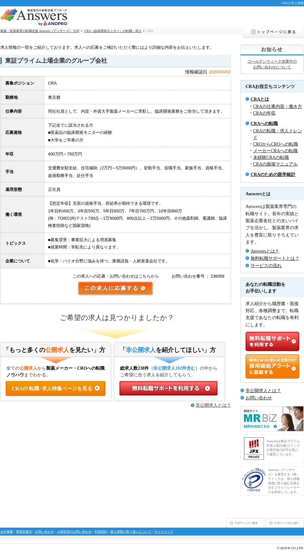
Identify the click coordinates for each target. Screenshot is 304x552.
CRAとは (260, 99)
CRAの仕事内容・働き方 (277, 106)
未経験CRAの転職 (271, 157)
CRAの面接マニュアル (275, 164)
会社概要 (6, 531)
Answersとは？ (265, 251)
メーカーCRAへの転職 (275, 150)
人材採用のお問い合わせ (74, 531)
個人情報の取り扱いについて (130, 531)
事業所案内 (24, 531)
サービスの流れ (266, 265)
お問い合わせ (259, 398)
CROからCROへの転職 (275, 144)
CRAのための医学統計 (273, 174)
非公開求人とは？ (213, 405)
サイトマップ (163, 531)
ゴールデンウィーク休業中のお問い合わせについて (272, 64)
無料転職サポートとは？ (275, 258)
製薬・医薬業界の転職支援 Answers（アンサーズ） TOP (39, 31)
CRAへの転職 (264, 123)
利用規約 (100, 531)
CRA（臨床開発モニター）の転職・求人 (113, 31)
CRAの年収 (264, 113)
